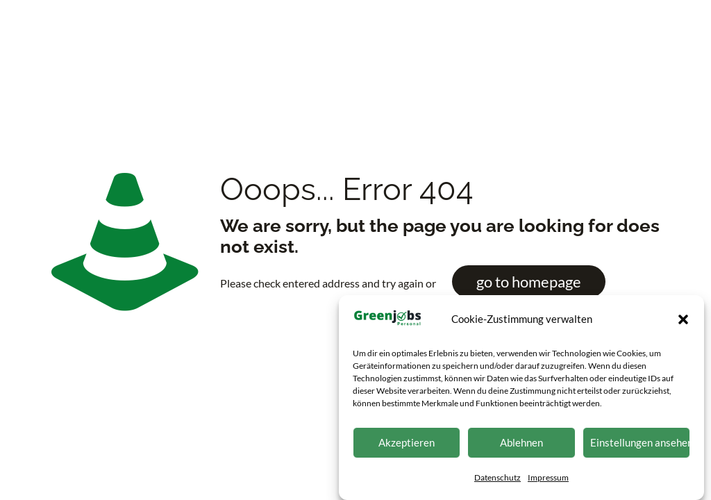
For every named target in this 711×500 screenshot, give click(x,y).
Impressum (548, 480)
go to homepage (528, 281)
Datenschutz (497, 480)
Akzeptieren (406, 445)
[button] (683, 322)
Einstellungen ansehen (640, 445)
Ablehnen (521, 445)
